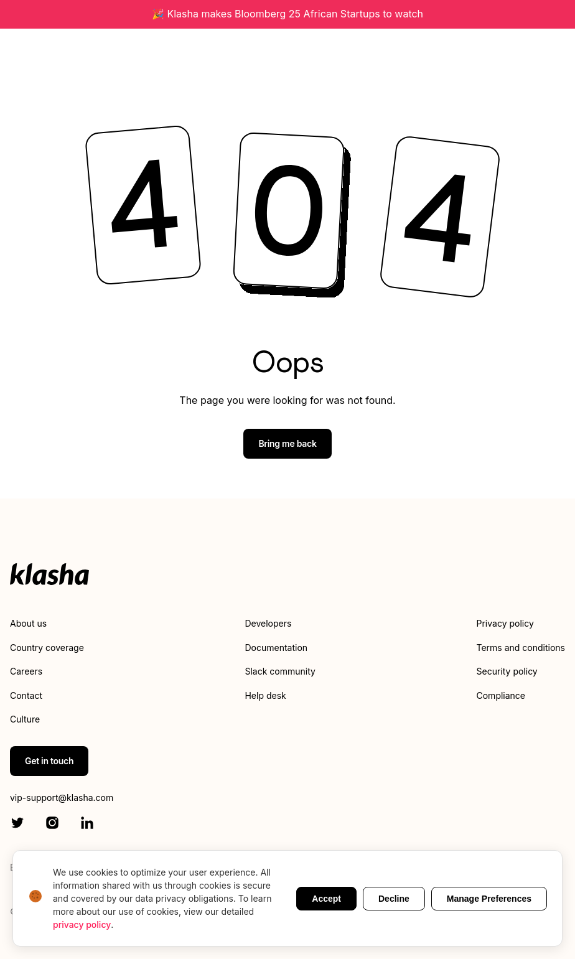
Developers (268, 623)
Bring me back (287, 443)
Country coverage (47, 647)
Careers (26, 671)
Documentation (276, 647)
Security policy (507, 671)
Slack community (280, 671)
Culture (25, 719)
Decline (393, 899)
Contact (26, 695)
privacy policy (82, 924)
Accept (326, 899)
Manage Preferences (489, 899)
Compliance (501, 695)
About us (28, 623)
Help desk (265, 695)
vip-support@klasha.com (61, 797)
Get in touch (49, 761)
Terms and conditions (521, 647)
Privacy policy (505, 623)
